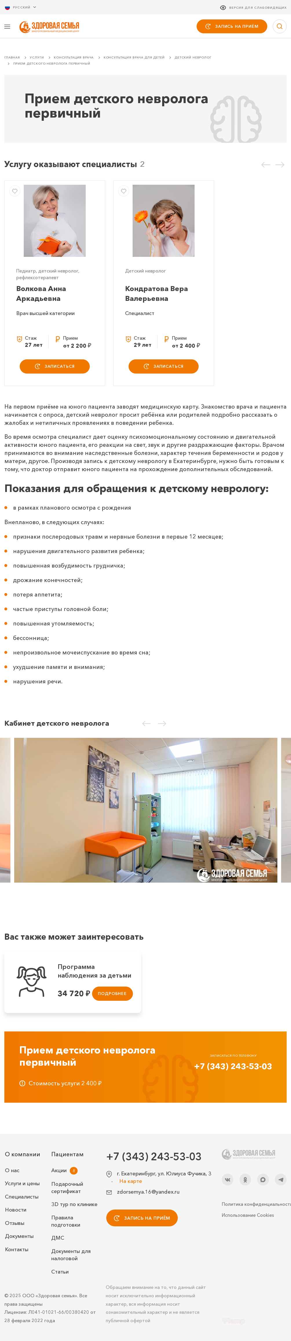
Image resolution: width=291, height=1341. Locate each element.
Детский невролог (193, 58)
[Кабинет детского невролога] (145, 810)
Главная (12, 58)
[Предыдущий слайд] (265, 165)
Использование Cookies (248, 1215)
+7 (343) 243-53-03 (233, 1067)
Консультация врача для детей (134, 58)
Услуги (37, 58)
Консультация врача (74, 58)
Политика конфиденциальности (254, 1204)
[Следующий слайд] (280, 165)
